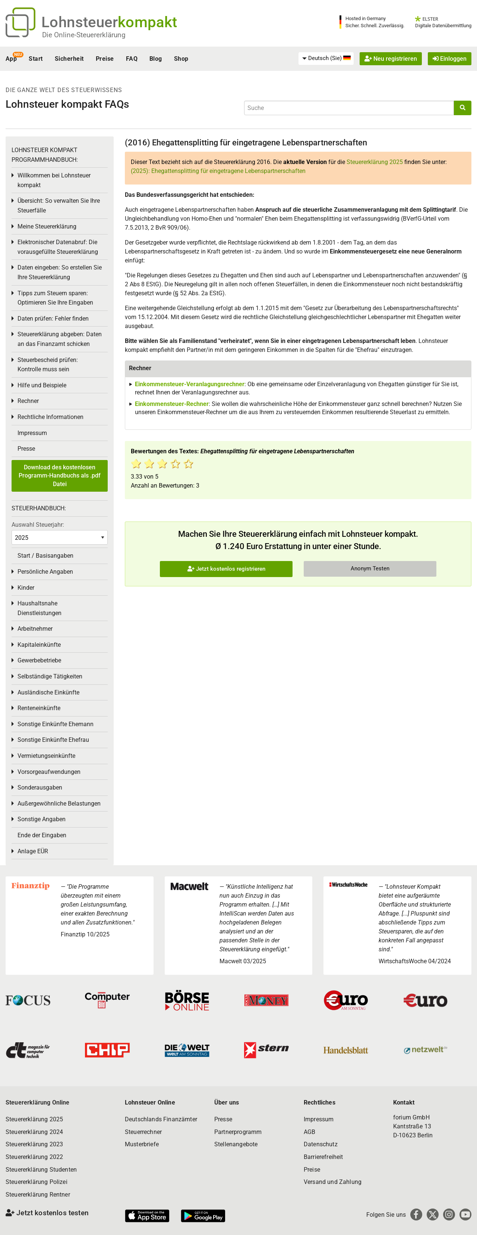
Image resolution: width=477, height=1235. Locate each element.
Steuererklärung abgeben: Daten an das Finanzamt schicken (60, 339)
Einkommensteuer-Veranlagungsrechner (189, 384)
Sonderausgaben (40, 787)
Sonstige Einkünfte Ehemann (56, 724)
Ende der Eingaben (42, 835)
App (11, 58)
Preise (105, 58)
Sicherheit (69, 58)
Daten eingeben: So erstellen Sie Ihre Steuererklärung (60, 272)
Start (35, 58)
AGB (309, 1131)
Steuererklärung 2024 (34, 1131)
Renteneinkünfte (39, 708)
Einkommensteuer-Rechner (172, 403)
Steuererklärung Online (38, 1102)
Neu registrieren (390, 58)
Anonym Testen (370, 568)
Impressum (32, 433)
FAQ (132, 58)
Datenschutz (321, 1144)
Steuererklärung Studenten (41, 1169)
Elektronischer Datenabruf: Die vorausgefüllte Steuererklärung (58, 247)
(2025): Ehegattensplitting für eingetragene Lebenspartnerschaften (218, 170)
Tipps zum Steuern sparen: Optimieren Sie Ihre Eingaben (55, 298)
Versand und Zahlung (332, 1181)
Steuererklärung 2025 (375, 162)
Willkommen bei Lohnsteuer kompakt (54, 180)
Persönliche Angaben (45, 571)
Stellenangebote (236, 1144)
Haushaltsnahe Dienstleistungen (39, 608)
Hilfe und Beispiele (42, 385)
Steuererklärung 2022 (34, 1156)
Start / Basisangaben (45, 555)
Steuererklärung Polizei (36, 1181)
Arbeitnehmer (35, 628)
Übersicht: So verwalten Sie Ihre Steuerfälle (59, 205)
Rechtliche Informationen (50, 416)
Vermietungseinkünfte (46, 755)
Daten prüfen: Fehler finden (53, 318)
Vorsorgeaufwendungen (49, 771)
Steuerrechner (143, 1131)
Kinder (26, 587)
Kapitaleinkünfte (39, 644)
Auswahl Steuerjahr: (38, 524)
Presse (26, 448)
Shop (181, 58)
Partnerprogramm (238, 1131)
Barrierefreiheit (323, 1156)
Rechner (28, 400)
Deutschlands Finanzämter (161, 1119)
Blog (155, 58)
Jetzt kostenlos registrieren (226, 568)
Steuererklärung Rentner (38, 1194)
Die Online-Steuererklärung (84, 35)
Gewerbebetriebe (39, 660)
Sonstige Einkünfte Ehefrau (53, 739)
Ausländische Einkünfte (48, 692)
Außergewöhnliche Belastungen (59, 803)
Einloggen (450, 58)
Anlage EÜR (33, 851)
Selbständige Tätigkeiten (50, 676)
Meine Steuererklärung (47, 226)
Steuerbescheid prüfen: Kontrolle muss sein (48, 364)
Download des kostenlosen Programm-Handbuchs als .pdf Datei (60, 476)
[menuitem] (326, 58)
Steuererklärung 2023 (34, 1144)
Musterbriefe (142, 1144)
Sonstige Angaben (42, 819)
